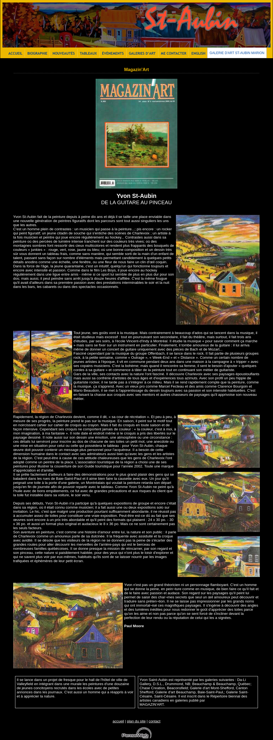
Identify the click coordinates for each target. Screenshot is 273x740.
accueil (118, 721)
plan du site (136, 721)
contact (154, 721)
